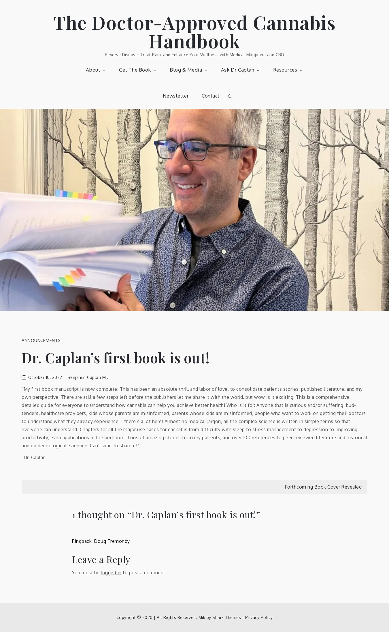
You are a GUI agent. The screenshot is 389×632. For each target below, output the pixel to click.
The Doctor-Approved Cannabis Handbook (194, 31)
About (96, 70)
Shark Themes (227, 617)
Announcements (41, 340)
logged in (111, 572)
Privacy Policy (259, 617)
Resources (288, 70)
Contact (211, 96)
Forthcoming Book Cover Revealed (323, 487)
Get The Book (138, 70)
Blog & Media (189, 70)
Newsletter (176, 96)
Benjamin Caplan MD (88, 377)
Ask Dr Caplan (240, 70)
